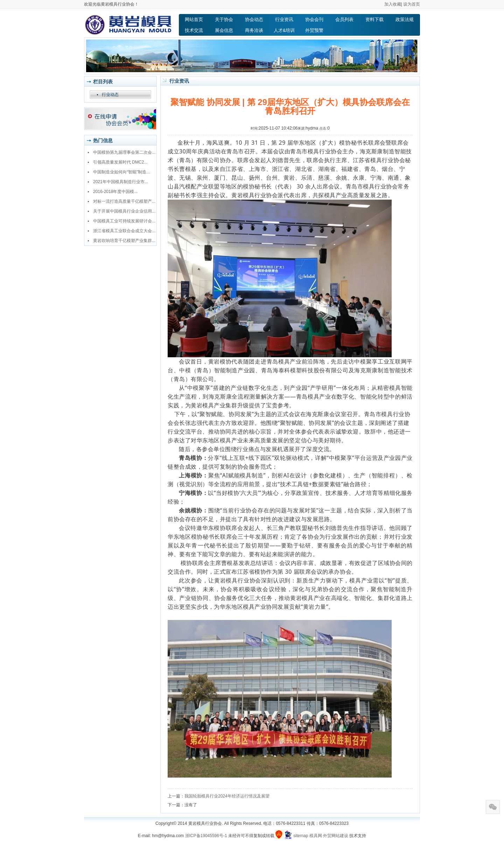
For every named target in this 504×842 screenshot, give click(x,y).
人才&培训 (284, 30)
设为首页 (411, 4)
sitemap (300, 835)
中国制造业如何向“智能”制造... (121, 172)
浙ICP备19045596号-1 (206, 835)
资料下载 (374, 19)
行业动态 (110, 94)
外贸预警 (314, 30)
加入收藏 (392, 4)
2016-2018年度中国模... (115, 191)
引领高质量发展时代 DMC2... (120, 162)
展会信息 (224, 30)
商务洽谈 (254, 30)
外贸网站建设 (335, 835)
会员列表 (344, 19)
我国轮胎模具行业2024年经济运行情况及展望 (227, 796)
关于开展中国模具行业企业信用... (124, 211)
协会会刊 (314, 19)
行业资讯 (284, 19)
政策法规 (405, 19)
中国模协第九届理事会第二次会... (124, 152)
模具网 (315, 835)
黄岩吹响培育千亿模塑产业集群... (124, 240)
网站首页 (194, 19)
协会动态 (254, 19)
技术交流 (194, 30)
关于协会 (224, 19)
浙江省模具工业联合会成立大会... (124, 230)
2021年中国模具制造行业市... (120, 181)
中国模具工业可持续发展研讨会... (124, 221)
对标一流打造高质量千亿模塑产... (124, 201)
